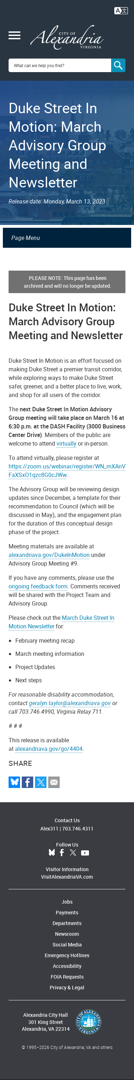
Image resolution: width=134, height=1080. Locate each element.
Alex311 (49, 828)
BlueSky (52, 853)
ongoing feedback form (38, 586)
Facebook (62, 853)
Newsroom (67, 933)
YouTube (85, 853)
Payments (67, 912)
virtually (66, 443)
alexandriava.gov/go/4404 (49, 749)
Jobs (67, 901)
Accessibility (67, 966)
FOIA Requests (67, 976)
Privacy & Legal (67, 987)
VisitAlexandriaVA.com (67, 876)
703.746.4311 (78, 828)
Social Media (67, 944)
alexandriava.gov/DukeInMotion (49, 555)
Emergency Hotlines (67, 955)
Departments (67, 923)
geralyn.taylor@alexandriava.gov (70, 703)
